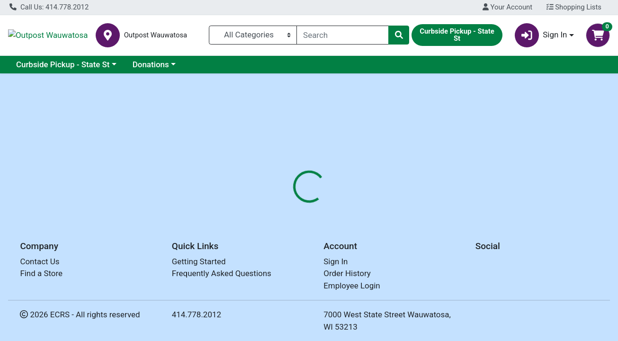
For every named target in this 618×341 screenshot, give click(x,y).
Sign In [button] (541, 35)
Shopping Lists (573, 7)
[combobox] (342, 35)
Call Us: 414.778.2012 (49, 7)
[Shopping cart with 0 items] (598, 35)
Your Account (507, 7)
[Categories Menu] (253, 35)
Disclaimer (373, 201)
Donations (151, 64)
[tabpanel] (438, 260)
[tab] (284, 201)
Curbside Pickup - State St (63, 64)
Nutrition (326, 201)
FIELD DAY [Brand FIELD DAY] (375, 262)
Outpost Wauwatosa (83, 35)
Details (284, 201)
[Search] (342, 35)
